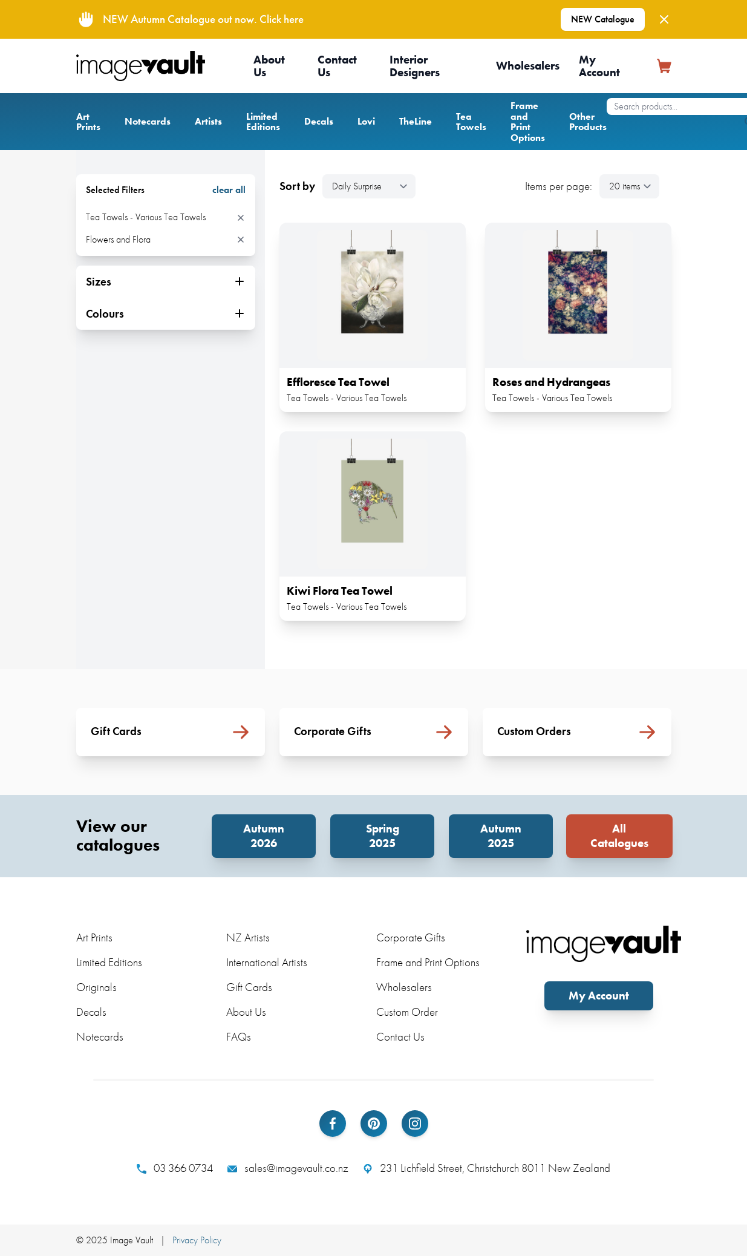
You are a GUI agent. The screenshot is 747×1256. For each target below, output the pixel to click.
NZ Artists (248, 937)
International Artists (266, 962)
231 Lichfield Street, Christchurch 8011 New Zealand (486, 1168)
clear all (229, 190)
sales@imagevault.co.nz (287, 1168)
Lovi (366, 121)
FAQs (238, 1036)
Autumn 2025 (500, 836)
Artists (208, 121)
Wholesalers (527, 65)
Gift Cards (249, 987)
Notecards (148, 121)
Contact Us (337, 66)
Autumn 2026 (263, 836)
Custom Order (407, 1011)
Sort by (297, 186)
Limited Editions (263, 122)
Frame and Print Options (528, 121)
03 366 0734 (175, 1168)
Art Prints (88, 122)
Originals (96, 987)
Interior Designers (415, 66)
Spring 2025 (382, 836)
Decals (318, 121)
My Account (599, 66)
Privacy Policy (196, 1240)
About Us (269, 66)
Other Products (588, 122)
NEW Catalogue (602, 19)
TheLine (415, 121)
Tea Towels (471, 122)
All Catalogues (619, 836)
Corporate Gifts (410, 937)
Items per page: (558, 186)
